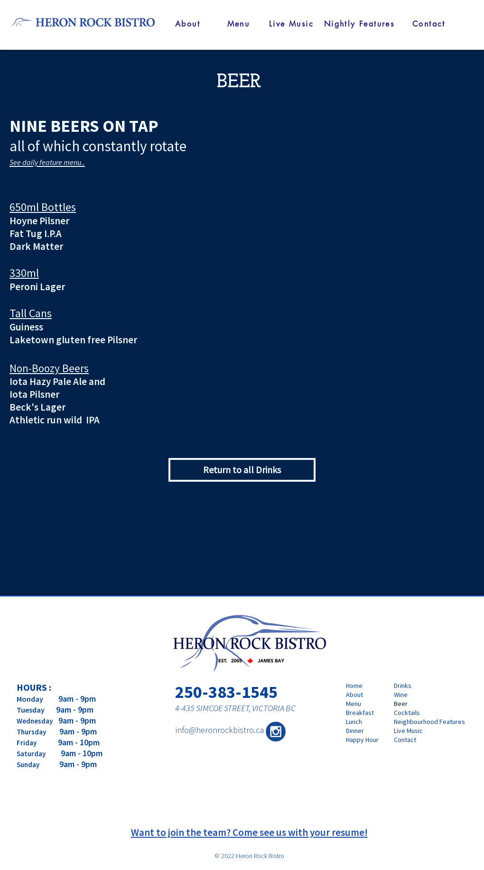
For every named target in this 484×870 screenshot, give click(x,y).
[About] (188, 23)
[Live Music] (291, 23)
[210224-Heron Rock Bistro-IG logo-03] (276, 732)
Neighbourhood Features (421, 721)
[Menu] (238, 23)
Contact (405, 739)
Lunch (354, 721)
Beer (401, 703)
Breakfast (360, 712)
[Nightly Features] (359, 23)
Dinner (355, 730)
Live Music (408, 730)
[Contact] (429, 23)
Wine (401, 694)
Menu (353, 703)
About (354, 694)
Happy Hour (362, 739)
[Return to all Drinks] (242, 470)
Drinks (402, 685)
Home (354, 685)
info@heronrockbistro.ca (219, 729)
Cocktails (407, 712)
